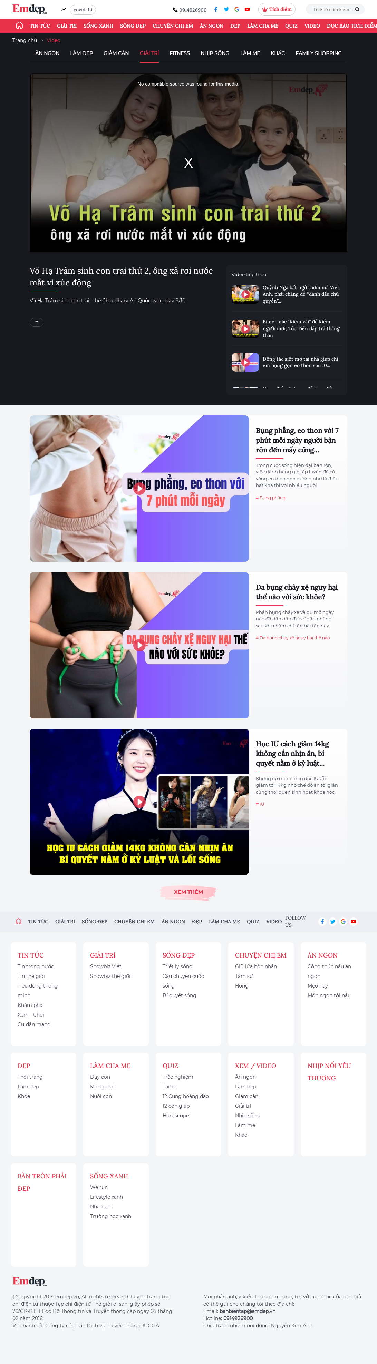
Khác (278, 53)
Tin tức (40, 26)
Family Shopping (319, 53)
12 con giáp (176, 1106)
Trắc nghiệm (178, 1077)
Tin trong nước (36, 966)
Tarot (169, 1086)
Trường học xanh (110, 1216)
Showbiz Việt (106, 966)
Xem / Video (255, 1066)
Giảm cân (116, 53)
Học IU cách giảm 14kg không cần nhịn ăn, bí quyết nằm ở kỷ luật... (292, 753)
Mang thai (102, 1086)
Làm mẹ (250, 53)
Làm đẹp (81, 53)
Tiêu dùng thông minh (38, 991)
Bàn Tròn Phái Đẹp (42, 1182)
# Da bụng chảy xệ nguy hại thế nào (293, 637)
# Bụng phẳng (271, 497)
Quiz (291, 26)
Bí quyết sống (179, 995)
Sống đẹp (133, 26)
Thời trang (30, 1077)
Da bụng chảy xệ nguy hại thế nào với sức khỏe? (297, 592)
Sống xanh (98, 26)
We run (99, 1187)
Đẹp (235, 26)
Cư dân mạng (34, 1024)
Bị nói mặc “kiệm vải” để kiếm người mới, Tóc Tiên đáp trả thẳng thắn (301, 328)
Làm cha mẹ (262, 26)
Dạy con (100, 1077)
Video (312, 26)
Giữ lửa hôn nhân (256, 966)
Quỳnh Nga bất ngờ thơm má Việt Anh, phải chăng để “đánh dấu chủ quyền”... (301, 294)
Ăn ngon (211, 26)
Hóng (242, 986)
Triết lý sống (178, 966)
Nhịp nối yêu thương (329, 1072)
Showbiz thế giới (110, 976)
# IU (260, 804)
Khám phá (30, 1005)
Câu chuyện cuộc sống (183, 981)
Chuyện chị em (173, 26)
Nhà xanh (101, 1207)
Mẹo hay (318, 986)
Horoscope (176, 1115)
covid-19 (83, 10)
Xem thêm (188, 892)
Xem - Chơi (31, 1015)
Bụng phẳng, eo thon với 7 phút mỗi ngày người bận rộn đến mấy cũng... (297, 440)
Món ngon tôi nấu (329, 995)
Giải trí (67, 26)
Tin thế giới (31, 976)
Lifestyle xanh (106, 1197)
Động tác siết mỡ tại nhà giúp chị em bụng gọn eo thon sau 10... (300, 362)
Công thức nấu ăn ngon (329, 971)
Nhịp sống (215, 53)
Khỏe (24, 1096)
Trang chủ (24, 40)
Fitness (180, 53)
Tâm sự (244, 976)
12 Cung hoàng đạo (186, 1096)
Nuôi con (101, 1096)
